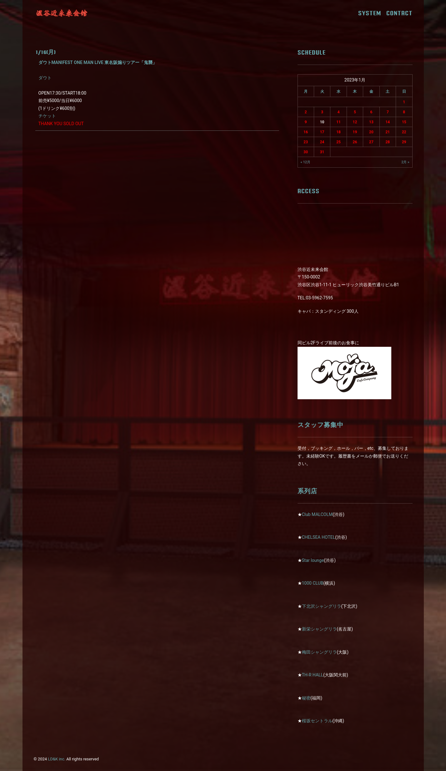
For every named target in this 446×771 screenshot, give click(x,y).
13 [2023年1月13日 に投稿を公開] (371, 122)
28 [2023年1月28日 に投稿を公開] (387, 142)
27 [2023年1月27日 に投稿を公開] (371, 142)
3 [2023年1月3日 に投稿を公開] (322, 112)
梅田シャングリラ (319, 652)
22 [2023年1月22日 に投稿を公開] (404, 132)
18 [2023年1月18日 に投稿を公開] (338, 132)
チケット (47, 115)
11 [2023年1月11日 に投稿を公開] (338, 122)
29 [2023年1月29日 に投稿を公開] (404, 142)
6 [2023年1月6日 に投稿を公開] (371, 112)
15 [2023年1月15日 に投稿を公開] (404, 122)
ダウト (45, 77)
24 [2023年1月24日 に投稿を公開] (322, 142)
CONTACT (399, 13)
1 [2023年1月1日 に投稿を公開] (404, 102)
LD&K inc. (56, 759)
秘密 (306, 697)
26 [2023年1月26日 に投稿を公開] (355, 142)
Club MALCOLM (317, 514)
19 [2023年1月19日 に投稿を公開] (355, 132)
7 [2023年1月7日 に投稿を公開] (388, 112)
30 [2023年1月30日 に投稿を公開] (305, 152)
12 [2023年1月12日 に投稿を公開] (355, 122)
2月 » (405, 162)
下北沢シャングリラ (321, 606)
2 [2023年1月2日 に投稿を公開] (306, 112)
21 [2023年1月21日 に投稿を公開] (387, 132)
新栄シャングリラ (319, 628)
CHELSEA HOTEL (318, 537)
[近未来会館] (62, 13)
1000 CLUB (312, 583)
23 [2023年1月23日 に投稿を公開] (305, 142)
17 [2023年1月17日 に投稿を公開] (322, 132)
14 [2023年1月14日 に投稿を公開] (387, 122)
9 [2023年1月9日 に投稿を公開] (306, 122)
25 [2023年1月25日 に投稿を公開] (338, 142)
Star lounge (313, 560)
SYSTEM (372, 13)
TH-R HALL (312, 674)
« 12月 (306, 162)
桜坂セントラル (317, 720)
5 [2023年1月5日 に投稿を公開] (355, 112)
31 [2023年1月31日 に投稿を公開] (322, 152)
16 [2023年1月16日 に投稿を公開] (305, 132)
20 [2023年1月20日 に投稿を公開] (371, 132)
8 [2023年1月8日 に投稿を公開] (404, 112)
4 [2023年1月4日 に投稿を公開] (339, 112)
